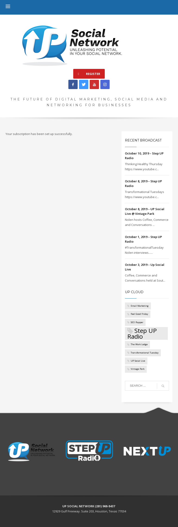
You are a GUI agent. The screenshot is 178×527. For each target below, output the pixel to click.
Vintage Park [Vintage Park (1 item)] (137, 368)
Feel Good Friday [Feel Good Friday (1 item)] (139, 313)
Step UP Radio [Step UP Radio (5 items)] (142, 333)
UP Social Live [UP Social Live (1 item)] (138, 360)
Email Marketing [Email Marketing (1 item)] (140, 305)
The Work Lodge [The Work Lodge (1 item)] (139, 344)
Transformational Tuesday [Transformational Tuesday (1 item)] (145, 352)
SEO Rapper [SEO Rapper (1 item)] (137, 322)
